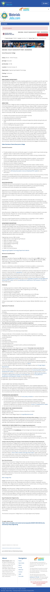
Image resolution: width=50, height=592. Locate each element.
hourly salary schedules (27, 396)
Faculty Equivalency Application (40, 370)
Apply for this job (42, 35)
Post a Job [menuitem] (20, 576)
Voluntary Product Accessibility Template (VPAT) (23, 590)
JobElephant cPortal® (34, 577)
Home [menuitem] (19, 561)
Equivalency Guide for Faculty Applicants (38, 278)
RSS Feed (3, 590)
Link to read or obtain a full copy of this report (23, 452)
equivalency (19, 272)
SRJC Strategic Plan (6, 477)
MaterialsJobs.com (13, 588)
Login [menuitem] (19, 574)
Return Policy (9, 590)
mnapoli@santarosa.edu (12, 278)
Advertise (20, 569)
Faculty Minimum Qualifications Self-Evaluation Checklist (31, 280)
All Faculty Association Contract (18, 171)
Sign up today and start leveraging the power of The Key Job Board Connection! (39, 583)
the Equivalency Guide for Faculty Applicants (19, 374)
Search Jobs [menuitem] (21, 563)
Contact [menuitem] (20, 572)
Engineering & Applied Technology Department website (15, 250)
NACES (29, 363)
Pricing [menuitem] (20, 567)
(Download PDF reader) (32, 171)
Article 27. (33, 404)
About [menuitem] (19, 565)
